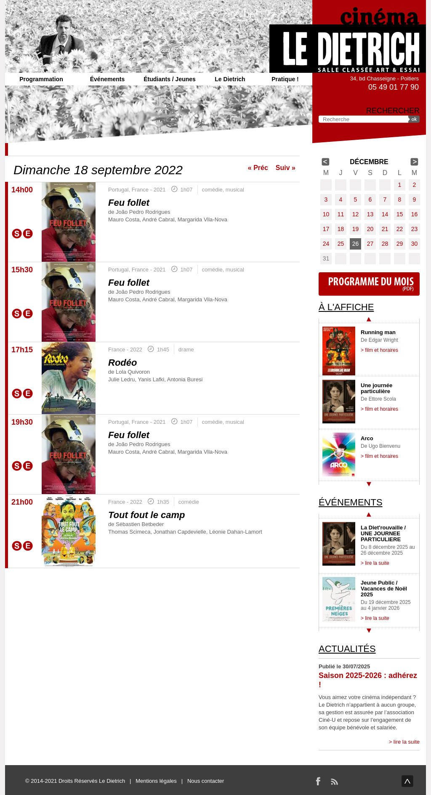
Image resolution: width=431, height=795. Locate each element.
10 (326, 214)
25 (341, 243)
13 (370, 214)
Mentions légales (156, 781)
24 (326, 243)
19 (355, 229)
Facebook (318, 781)
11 (341, 214)
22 (399, 229)
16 (414, 214)
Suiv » (285, 167)
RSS (334, 781)
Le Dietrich (230, 79)
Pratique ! (285, 79)
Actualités (347, 648)
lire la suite (407, 742)
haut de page (407, 781)
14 (385, 214)
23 (414, 229)
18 (341, 229)
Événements (107, 79)
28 (385, 243)
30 (414, 243)
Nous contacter (205, 781)
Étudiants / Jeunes (170, 79)
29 (399, 243)
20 (370, 229)
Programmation (41, 79)
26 (355, 243)
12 (355, 214)
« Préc (258, 167)
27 (370, 243)
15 (399, 214)
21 (385, 229)
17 (326, 229)
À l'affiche (346, 307)
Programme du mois (369, 284)
